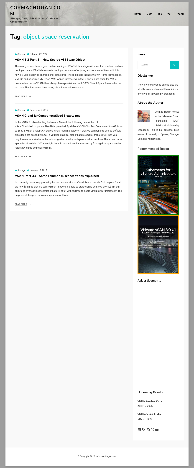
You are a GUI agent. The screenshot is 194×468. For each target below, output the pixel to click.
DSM (149, 14)
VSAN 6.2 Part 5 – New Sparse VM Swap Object (50, 60)
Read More (21, 96)
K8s (160, 14)
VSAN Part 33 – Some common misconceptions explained (57, 176)
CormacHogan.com (35, 11)
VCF (169, 14)
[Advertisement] (158, 334)
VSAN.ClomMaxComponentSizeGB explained (48, 116)
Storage (22, 54)
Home (137, 14)
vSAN (180, 14)
